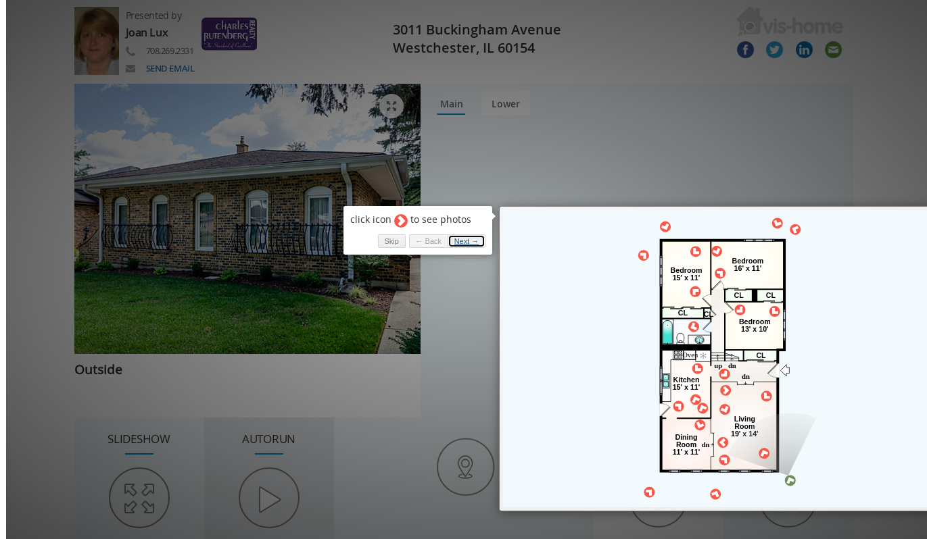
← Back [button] (421, 234)
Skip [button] (384, 234)
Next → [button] (460, 234)
